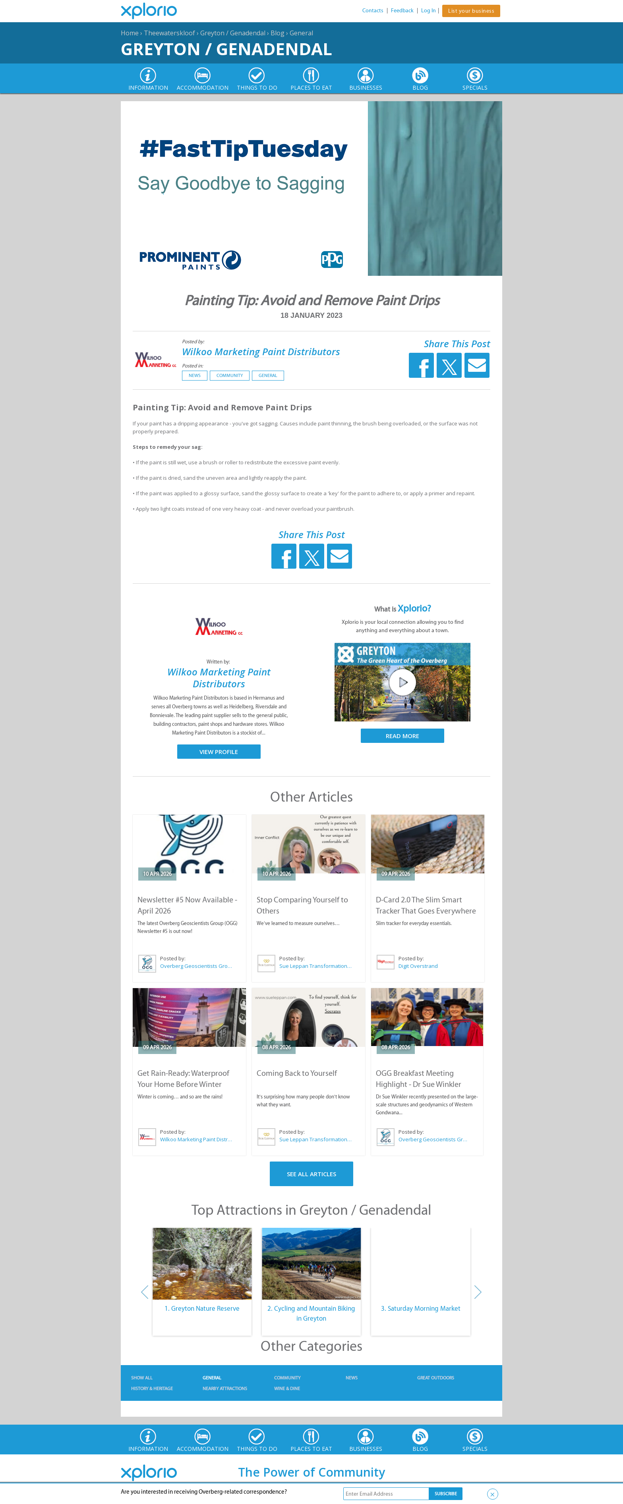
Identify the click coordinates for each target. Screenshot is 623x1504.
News (195, 375)
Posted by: (193, 341)
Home (130, 33)
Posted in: (192, 366)
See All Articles (311, 1174)
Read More (402, 736)
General (301, 33)
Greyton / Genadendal (232, 33)
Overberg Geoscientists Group (196, 965)
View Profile (218, 752)
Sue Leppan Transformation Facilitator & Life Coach (315, 965)
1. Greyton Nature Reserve (202, 1308)
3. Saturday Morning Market (420, 1308)
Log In (428, 10)
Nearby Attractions (225, 1388)
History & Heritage (152, 1388)
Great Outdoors (435, 1378)
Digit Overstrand (418, 965)
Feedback (402, 10)
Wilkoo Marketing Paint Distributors (261, 351)
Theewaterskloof (169, 33)
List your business (471, 11)
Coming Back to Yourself (297, 1073)
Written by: (219, 662)
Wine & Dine (287, 1388)
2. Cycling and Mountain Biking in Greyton (311, 1313)
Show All (142, 1378)
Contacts (372, 10)
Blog (277, 33)
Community (230, 375)
